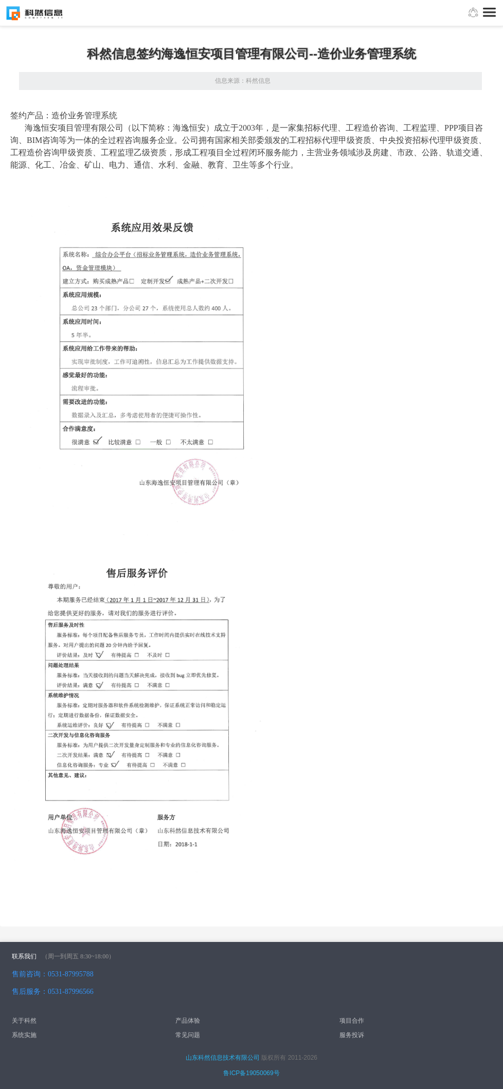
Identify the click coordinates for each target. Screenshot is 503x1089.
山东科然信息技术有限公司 (223, 1057)
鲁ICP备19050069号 (251, 1073)
